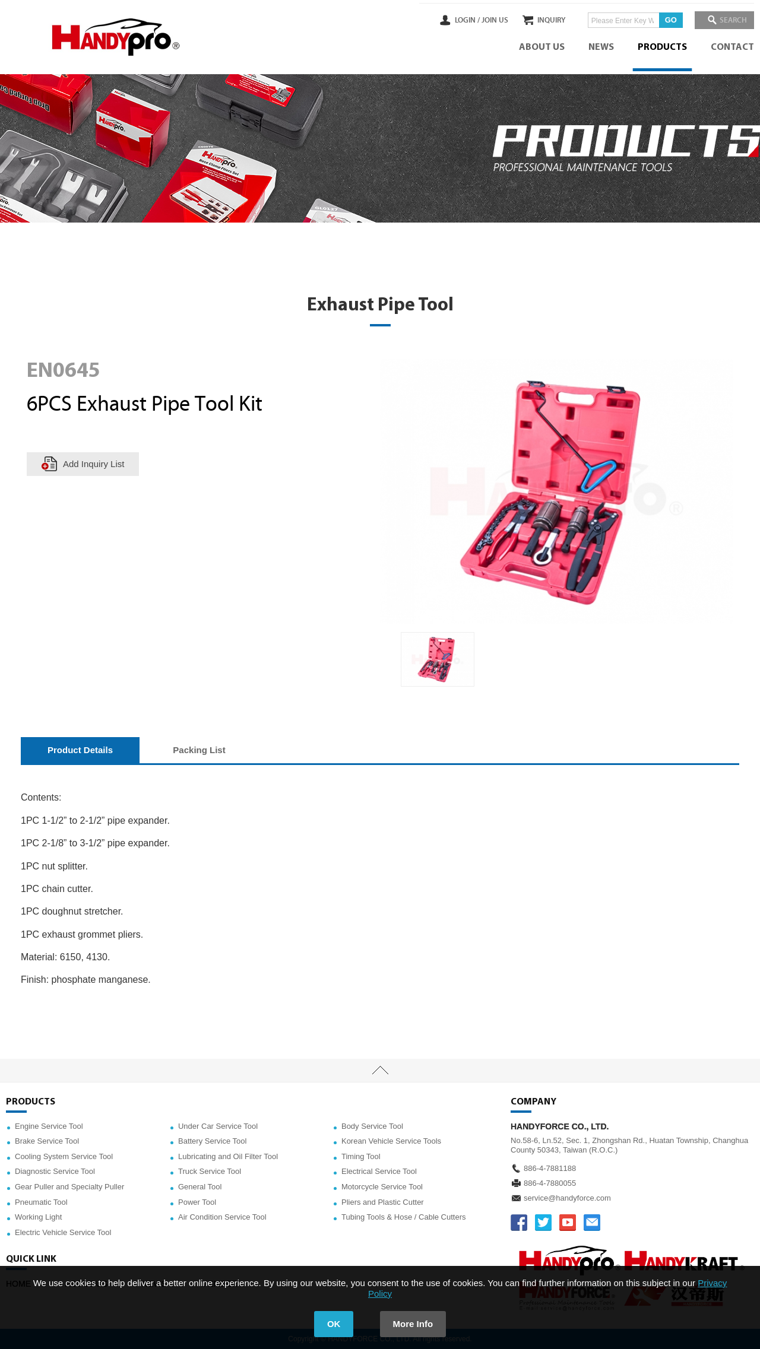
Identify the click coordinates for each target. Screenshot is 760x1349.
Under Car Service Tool (218, 1126)
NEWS (601, 47)
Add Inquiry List (93, 464)
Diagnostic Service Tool (55, 1171)
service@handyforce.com (567, 1198)
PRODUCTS (662, 47)
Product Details (80, 750)
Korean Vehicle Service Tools (391, 1141)
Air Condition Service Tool (222, 1216)
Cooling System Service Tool (64, 1156)
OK (334, 1324)
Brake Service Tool (47, 1141)
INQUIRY (542, 20)
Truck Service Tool (209, 1171)
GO (662, 19)
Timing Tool (361, 1156)
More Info (413, 1324)
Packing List (199, 750)
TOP (380, 1071)
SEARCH (730, 20)
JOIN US (477, 20)
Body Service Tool (372, 1126)
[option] (437, 659)
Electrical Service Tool (379, 1171)
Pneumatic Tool (41, 1202)
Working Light (38, 1216)
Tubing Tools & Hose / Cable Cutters (403, 1216)
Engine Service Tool (49, 1126)
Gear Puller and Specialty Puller (69, 1186)
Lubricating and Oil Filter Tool (228, 1156)
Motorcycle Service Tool (382, 1186)
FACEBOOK (519, 1222)
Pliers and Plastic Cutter (382, 1202)
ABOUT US (542, 47)
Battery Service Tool (212, 1141)
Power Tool (197, 1202)
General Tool (199, 1186)
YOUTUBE (567, 1222)
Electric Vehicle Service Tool (63, 1232)
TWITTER (543, 1222)
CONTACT (732, 47)
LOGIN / (449, 20)
